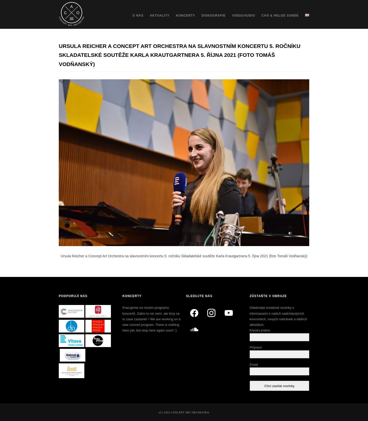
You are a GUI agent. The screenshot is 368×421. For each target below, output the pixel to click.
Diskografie (214, 15)
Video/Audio (243, 15)
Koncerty (185, 15)
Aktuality (159, 15)
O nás (137, 15)
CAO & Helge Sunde (280, 15)
